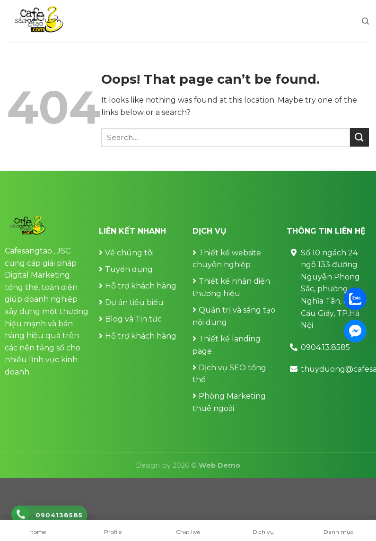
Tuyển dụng (129, 269)
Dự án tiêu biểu (134, 302)
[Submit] (359, 137)
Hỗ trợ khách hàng (140, 285)
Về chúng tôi (129, 252)
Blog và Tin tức (133, 318)
